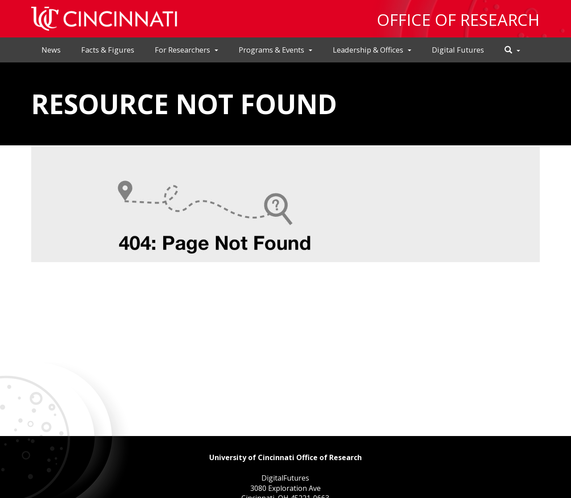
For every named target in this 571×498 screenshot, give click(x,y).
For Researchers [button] (186, 50)
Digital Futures (458, 50)
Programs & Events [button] (275, 50)
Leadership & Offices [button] (372, 50)
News (51, 50)
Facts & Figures (107, 50)
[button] (512, 50)
